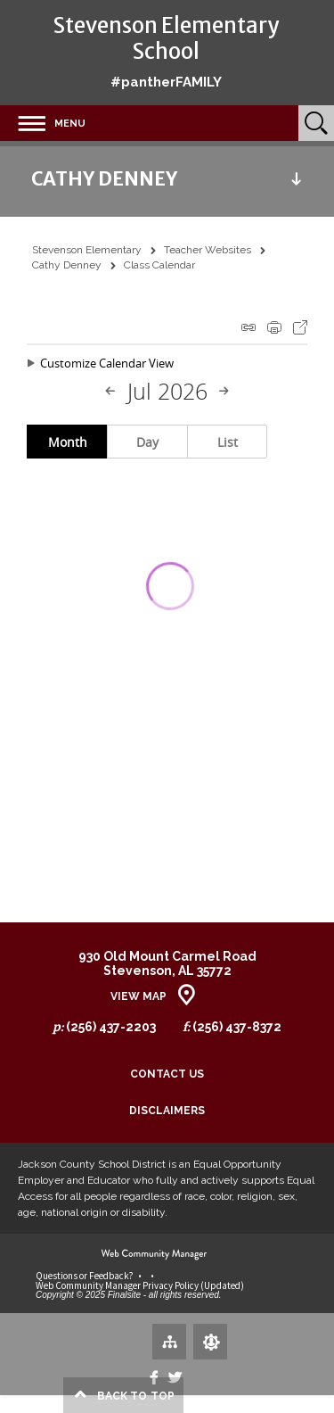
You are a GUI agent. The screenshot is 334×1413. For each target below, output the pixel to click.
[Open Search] (316, 123)
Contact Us (167, 1074)
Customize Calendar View (107, 363)
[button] (43, 123)
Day (147, 442)
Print (274, 327)
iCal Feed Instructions (248, 327)
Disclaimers (167, 1111)
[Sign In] (210, 1341)
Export (300, 327)
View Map (138, 996)
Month (67, 442)
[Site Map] (169, 1340)
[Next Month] (223, 391)
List (227, 442)
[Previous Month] (110, 391)
